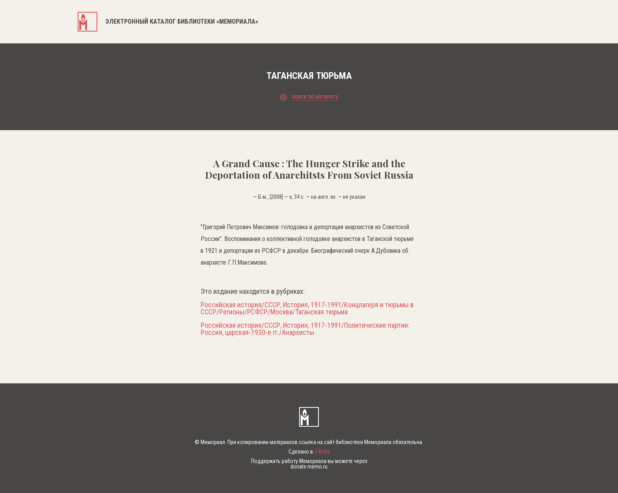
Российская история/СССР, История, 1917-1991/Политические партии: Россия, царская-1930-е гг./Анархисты (305, 329)
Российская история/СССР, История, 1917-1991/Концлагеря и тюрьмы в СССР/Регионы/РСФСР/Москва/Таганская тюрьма (307, 308)
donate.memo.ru (309, 466)
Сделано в (309, 451)
